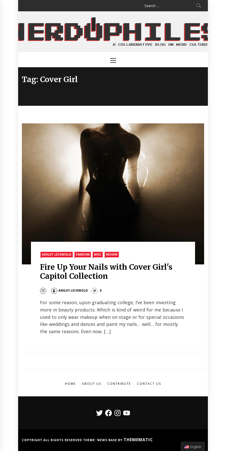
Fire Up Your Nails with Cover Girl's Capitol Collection (106, 271)
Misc (97, 254)
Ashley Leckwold (56, 254)
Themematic (138, 439)
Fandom (83, 254)
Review (112, 254)
